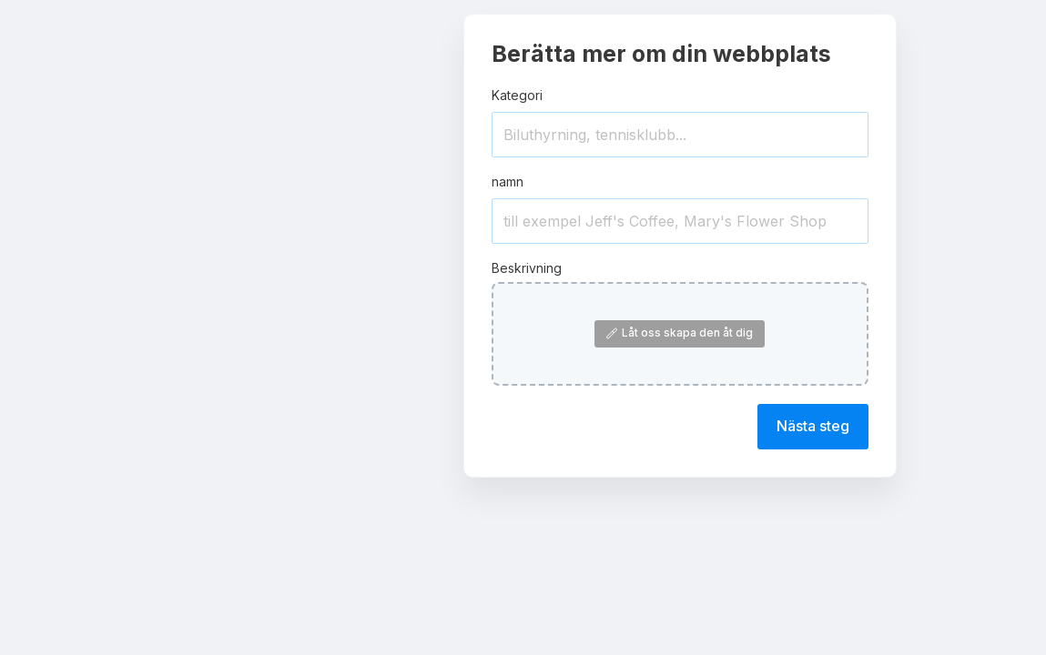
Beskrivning (527, 268)
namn (507, 181)
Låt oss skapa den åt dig (679, 332)
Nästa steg (813, 426)
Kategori (517, 95)
